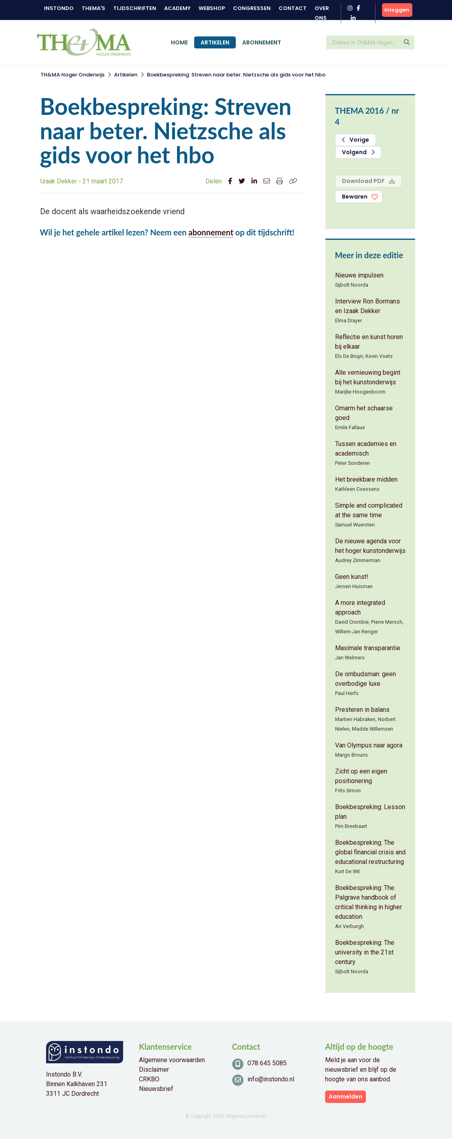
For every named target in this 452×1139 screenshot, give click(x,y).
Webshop (212, 8)
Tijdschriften (134, 8)
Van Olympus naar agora (368, 745)
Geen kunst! (351, 577)
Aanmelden (345, 1097)
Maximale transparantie (367, 648)
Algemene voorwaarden (172, 1060)
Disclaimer (154, 1069)
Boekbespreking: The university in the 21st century (364, 952)
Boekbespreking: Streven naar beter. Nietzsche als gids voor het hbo (236, 74)
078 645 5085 (267, 1063)
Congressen (252, 8)
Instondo (59, 8)
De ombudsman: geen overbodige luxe (365, 678)
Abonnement (261, 42)
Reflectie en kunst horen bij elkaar (369, 341)
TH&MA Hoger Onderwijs (72, 74)
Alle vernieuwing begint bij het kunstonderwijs (367, 377)
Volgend (358, 152)
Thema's (93, 8)
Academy (177, 8)
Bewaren (355, 197)
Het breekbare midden (366, 479)
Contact (293, 8)
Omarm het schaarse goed (364, 413)
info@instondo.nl (270, 1079)
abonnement (211, 232)
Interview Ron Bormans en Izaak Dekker (367, 306)
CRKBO (149, 1079)
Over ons (322, 13)
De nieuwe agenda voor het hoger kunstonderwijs (370, 545)
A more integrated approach (360, 607)
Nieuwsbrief (156, 1089)
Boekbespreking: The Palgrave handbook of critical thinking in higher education (368, 902)
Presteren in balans (362, 709)
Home (179, 42)
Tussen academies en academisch (365, 448)
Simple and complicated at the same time (368, 510)
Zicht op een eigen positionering (361, 776)
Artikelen (215, 42)
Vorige (356, 140)
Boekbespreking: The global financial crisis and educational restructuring (370, 852)
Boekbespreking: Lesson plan (370, 811)
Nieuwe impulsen (359, 275)
